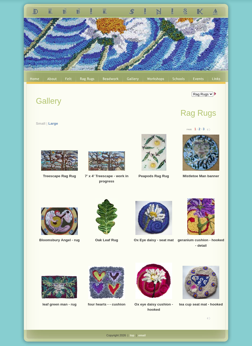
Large (53, 123)
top (132, 335)
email (142, 335)
